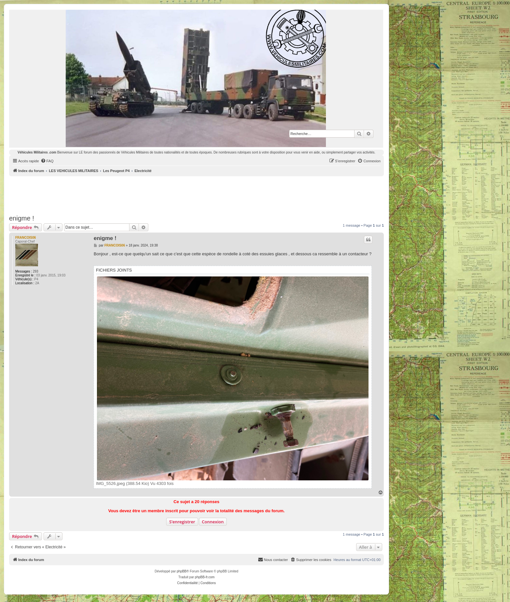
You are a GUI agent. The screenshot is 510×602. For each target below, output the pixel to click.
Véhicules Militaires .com (37, 152)
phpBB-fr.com (205, 577)
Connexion (213, 522)
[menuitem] (47, 161)
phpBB (181, 571)
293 (35, 271)
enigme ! (21, 218)
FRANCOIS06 (25, 237)
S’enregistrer (182, 522)
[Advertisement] (196, 194)
